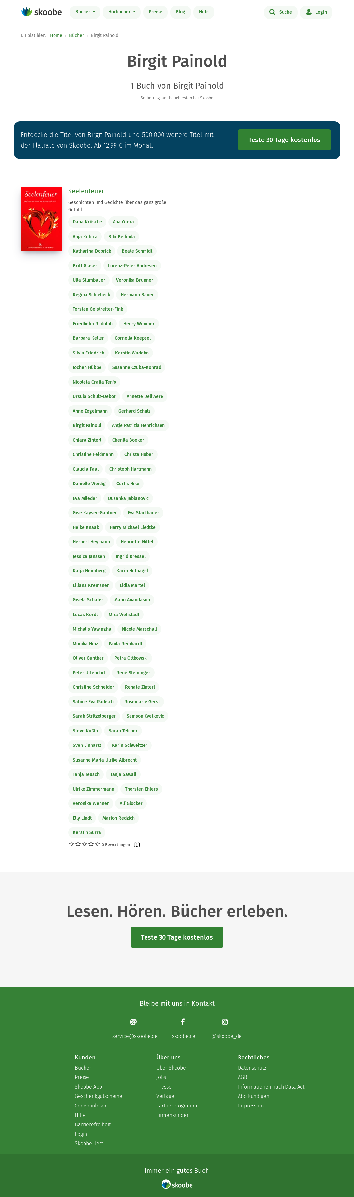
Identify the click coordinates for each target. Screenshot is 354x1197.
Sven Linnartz (87, 745)
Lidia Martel (132, 585)
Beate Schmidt (137, 251)
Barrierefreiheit (93, 1125)
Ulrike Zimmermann (93, 789)
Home (56, 35)
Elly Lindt (82, 818)
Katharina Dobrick (92, 251)
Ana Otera (123, 222)
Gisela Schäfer (88, 600)
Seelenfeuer (86, 191)
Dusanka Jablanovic (128, 498)
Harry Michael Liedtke (133, 527)
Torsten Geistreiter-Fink (98, 309)
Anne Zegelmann (90, 411)
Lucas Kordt (85, 614)
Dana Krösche (87, 222)
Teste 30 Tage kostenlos (284, 140)
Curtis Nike (127, 483)
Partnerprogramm (176, 1106)
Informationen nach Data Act (271, 1087)
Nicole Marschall (139, 629)
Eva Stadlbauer (143, 513)
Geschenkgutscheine (98, 1096)
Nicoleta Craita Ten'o (94, 382)
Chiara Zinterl (87, 440)
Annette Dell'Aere (145, 396)
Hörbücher (120, 12)
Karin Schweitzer (129, 745)
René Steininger (133, 673)
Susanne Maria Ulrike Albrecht (105, 760)
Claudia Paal (86, 469)
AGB (242, 1077)
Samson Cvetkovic (145, 716)
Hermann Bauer (137, 295)
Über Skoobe (171, 1068)
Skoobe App (88, 1087)
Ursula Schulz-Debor (94, 396)
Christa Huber (138, 454)
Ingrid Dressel (131, 556)
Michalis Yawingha (92, 629)
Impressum (251, 1106)
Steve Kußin (85, 731)
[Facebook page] (184, 1028)
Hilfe (204, 12)
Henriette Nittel (137, 542)
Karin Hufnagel (132, 571)
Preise (155, 12)
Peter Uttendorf (89, 673)
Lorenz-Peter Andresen (132, 266)
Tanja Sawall (123, 774)
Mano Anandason (132, 600)
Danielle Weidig (89, 483)
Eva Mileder (85, 498)
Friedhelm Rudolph (93, 324)
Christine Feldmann (93, 454)
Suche (280, 11)
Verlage (165, 1096)
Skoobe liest (89, 1143)
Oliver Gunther (88, 658)
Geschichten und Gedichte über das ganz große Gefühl (117, 206)
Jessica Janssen (89, 556)
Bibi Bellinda (121, 236)
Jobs (161, 1077)
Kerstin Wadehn (132, 353)
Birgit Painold (87, 425)
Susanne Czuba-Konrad (136, 367)
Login (316, 11)
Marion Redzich (118, 818)
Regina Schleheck (91, 295)
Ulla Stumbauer (89, 280)
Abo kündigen (253, 1096)
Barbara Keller (88, 338)
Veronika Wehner (91, 803)
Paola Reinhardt (125, 644)
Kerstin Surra (87, 832)
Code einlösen (91, 1106)
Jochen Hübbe (87, 367)
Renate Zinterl (140, 687)
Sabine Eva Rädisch (93, 702)
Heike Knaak (86, 527)
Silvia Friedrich (88, 353)
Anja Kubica (85, 236)
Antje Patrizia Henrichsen (138, 425)
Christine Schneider (93, 687)
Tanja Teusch (86, 774)
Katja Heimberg (89, 571)
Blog (180, 12)
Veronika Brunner (134, 280)
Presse (164, 1087)
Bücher (83, 12)
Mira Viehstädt (124, 614)
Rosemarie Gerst (142, 702)
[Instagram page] (226, 1028)
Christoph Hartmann (130, 469)
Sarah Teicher (123, 731)
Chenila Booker (128, 440)
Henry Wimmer (139, 324)
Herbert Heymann (91, 542)
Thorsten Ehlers (141, 789)
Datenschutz (252, 1068)
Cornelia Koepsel (133, 338)
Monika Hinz (85, 644)
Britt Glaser (85, 266)
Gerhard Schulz (134, 411)
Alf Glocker (131, 803)
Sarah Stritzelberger (94, 716)
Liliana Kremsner (91, 585)
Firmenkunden (173, 1115)
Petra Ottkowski (131, 658)
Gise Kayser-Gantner (95, 513)
